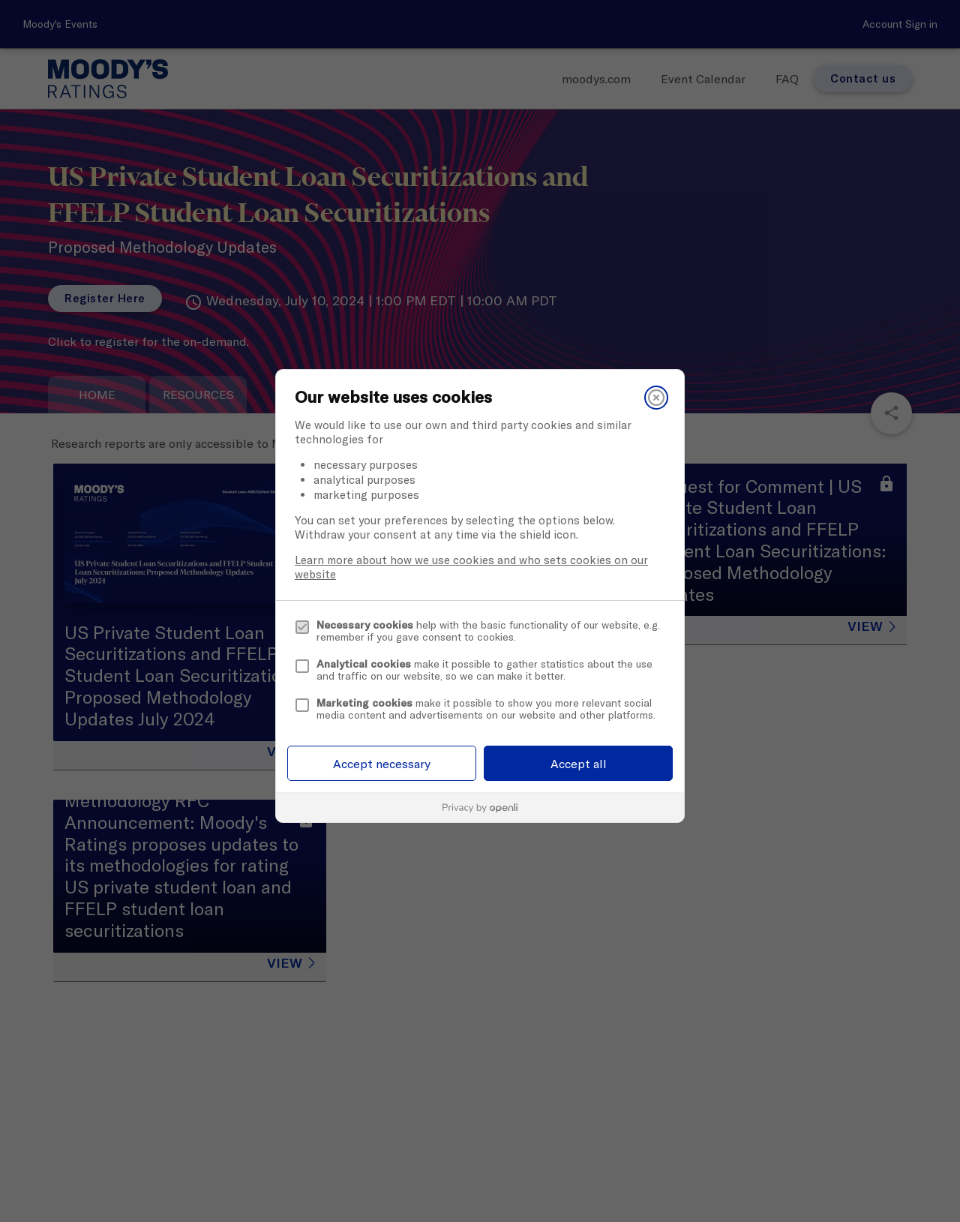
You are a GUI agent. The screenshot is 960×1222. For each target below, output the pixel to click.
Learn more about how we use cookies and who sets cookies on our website (471, 567)
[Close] (656, 398)
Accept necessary (381, 763)
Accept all (578, 763)
